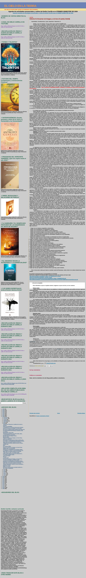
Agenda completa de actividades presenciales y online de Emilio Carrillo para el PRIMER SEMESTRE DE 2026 (43, 13)
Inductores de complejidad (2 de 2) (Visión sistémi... (13, 449)
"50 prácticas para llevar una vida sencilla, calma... (13, 433)
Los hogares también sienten (8, 454)
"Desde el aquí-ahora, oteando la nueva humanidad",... (13, 464)
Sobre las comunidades (7, 426)
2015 (3, 481)
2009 (3, 488)
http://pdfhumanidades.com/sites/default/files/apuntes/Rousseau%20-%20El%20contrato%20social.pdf (54, 279)
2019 (3, 476)
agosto (4, 422)
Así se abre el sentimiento (8, 468)
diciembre (5, 417)
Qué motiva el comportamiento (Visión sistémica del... (13, 440)
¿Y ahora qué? (6, 457)
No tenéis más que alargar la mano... (10, 435)
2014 (3, 482)
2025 (3, 410)
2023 (3, 412)
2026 (3, 409)
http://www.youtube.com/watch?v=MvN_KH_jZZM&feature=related (45, 276)
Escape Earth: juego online (8, 432)
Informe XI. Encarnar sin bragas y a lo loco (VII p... (12, 428)
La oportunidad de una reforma (9, 434)
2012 (3, 484)
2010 (3, 487)
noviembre (5, 418)
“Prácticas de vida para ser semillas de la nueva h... (13, 424)
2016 (3, 479)
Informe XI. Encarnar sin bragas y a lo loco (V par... (13, 447)
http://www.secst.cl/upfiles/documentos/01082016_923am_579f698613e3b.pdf (48, 278)
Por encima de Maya (7, 446)
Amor (4, 445)
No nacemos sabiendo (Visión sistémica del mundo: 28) (13, 429)
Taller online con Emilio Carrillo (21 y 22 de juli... (12, 442)
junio (4, 469)
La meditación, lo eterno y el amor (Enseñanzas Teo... (13, 450)
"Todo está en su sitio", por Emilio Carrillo (11, 452)
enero (4, 475)
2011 (3, 486)
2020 (3, 416)
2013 (3, 483)
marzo (4, 472)
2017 (3, 478)
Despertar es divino (7, 465)
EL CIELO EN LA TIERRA (20, 6)
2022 (3, 413)
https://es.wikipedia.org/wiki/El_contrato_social (41, 277)
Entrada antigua (81, 413)
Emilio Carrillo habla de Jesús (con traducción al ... (13, 453)
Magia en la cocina (6, 466)
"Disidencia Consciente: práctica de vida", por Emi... (13, 443)
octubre (5, 419)
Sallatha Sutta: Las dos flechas (9, 448)
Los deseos (5, 431)
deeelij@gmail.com (51, 363)
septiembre (5, 420)
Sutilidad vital (5, 444)
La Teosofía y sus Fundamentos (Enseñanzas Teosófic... (14, 441)
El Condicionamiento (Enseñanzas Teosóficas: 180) (13, 430)
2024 (3, 411)
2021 (3, 415)
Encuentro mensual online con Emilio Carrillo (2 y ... (13, 467)
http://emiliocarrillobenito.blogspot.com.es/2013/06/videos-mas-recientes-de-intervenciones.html (14, 384)
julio (4, 423)
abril (4, 471)
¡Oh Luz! (4, 456)
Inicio (58, 413)
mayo (4, 470)
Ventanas (5, 425)
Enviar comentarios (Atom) (42, 415)
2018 (3, 477)
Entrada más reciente (35, 413)
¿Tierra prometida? (6, 455)
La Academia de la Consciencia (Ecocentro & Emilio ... (13, 427)
